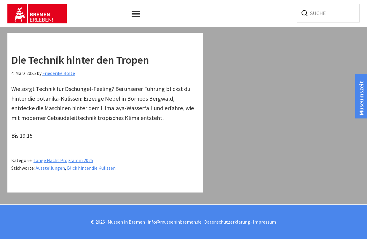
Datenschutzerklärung (227, 222)
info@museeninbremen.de (175, 222)
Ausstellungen (50, 168)
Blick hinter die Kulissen (91, 168)
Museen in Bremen (37, 13)
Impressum (264, 222)
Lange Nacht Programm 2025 (63, 160)
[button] (137, 14)
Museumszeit (361, 98)
